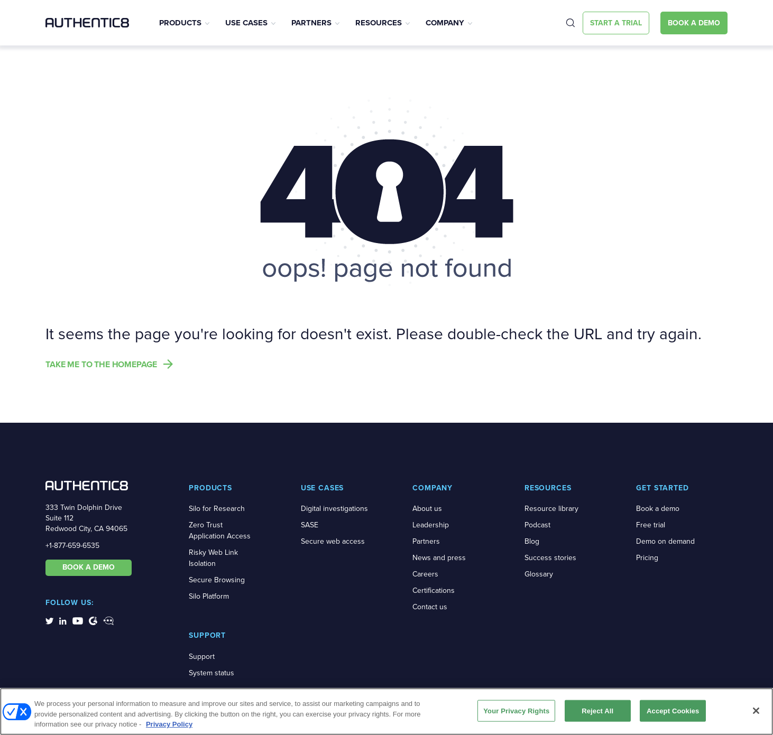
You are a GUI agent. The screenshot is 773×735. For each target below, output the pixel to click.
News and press (439, 557)
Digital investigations (334, 508)
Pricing (647, 557)
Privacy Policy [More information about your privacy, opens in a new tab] (169, 724)
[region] (386, 711)
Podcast (537, 525)
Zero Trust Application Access (220, 530)
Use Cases (246, 23)
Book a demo (657, 508)
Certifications (433, 590)
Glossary (538, 574)
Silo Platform (209, 596)
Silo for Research (217, 508)
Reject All (597, 710)
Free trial (650, 525)
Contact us (429, 606)
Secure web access (333, 541)
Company (445, 23)
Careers (425, 574)
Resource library (551, 508)
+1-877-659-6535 (72, 546)
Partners (311, 23)
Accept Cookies (673, 710)
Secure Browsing (217, 579)
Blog (531, 541)
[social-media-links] (49, 620)
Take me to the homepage (101, 364)
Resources (378, 23)
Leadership (430, 525)
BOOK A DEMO (88, 567)
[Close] (756, 710)
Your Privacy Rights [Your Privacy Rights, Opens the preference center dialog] (516, 710)
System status (211, 672)
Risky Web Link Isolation (213, 558)
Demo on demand (665, 541)
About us (427, 508)
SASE (309, 525)
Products (180, 23)
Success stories (550, 557)
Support (202, 656)
